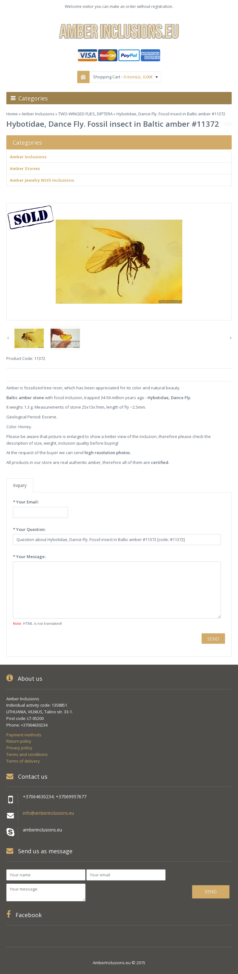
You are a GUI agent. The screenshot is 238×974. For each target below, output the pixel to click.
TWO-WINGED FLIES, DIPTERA (85, 114)
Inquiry (20, 485)
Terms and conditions (27, 754)
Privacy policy (19, 748)
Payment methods (23, 735)
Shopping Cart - (125, 77)
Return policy (18, 741)
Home (12, 114)
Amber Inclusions (38, 114)
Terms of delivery (23, 761)
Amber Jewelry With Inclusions (42, 180)
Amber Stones (25, 168)
